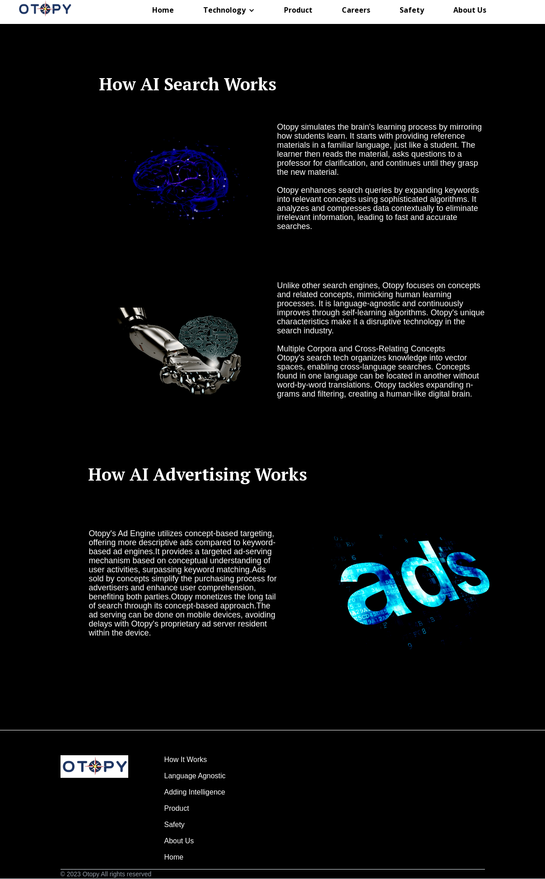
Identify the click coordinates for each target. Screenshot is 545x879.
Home (197, 857)
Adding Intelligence (196, 792)
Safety (194, 824)
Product (196, 808)
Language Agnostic (196, 776)
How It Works (195, 759)
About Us (194, 841)
